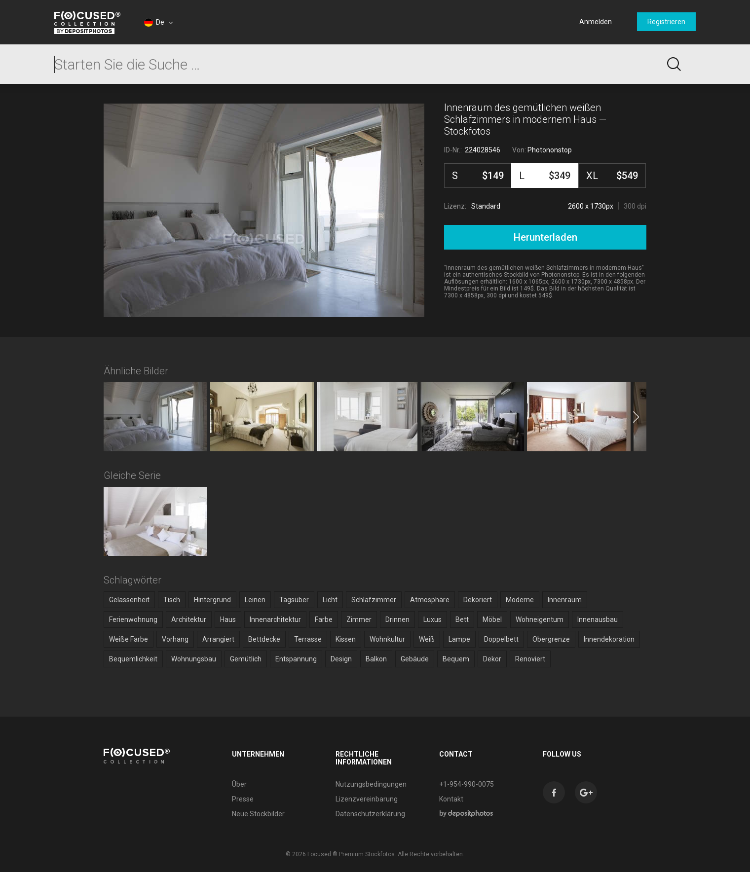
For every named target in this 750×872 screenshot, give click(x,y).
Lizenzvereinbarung (367, 799)
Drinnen (397, 619)
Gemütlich (246, 659)
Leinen (255, 600)
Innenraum (565, 600)
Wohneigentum (539, 619)
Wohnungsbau (193, 659)
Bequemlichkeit (133, 659)
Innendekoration (609, 639)
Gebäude (415, 659)
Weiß (427, 639)
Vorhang (175, 639)
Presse (243, 799)
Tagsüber (294, 600)
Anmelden (595, 22)
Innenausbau (597, 619)
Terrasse (308, 639)
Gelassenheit (129, 600)
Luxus (432, 619)
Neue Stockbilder (258, 814)
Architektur (188, 619)
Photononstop (549, 150)
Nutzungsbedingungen (371, 784)
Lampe (459, 639)
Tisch (171, 600)
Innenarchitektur (275, 619)
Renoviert (530, 659)
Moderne (520, 600)
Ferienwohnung (133, 619)
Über (239, 784)
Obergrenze (551, 639)
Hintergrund (212, 600)
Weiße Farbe (128, 639)
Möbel (492, 619)
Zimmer (359, 619)
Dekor (492, 659)
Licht (330, 600)
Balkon (376, 659)
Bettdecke (264, 639)
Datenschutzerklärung (370, 814)
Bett (462, 619)
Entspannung (296, 659)
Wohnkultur (387, 639)
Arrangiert (218, 639)
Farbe (324, 619)
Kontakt (451, 799)
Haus (228, 619)
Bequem (456, 659)
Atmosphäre (430, 600)
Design (341, 659)
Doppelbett (501, 639)
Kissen (346, 639)
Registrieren (666, 22)
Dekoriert (477, 600)
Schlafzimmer (373, 600)
